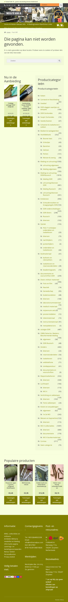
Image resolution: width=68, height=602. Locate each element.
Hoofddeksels (45, 135)
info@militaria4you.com (34, 542)
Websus (62, 599)
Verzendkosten (10, 554)
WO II (45, 391)
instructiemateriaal (50, 322)
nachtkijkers (47, 240)
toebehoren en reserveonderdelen (50, 265)
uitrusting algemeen (51, 165)
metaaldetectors (49, 326)
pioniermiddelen (49, 314)
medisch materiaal (50, 306)
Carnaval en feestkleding (49, 100)
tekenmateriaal (49, 318)
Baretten (46, 146)
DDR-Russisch (48, 343)
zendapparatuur (49, 366)
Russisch (46, 216)
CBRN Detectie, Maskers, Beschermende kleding (49, 334)
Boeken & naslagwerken (38, 32)
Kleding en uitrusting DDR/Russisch (48, 174)
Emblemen (44, 199)
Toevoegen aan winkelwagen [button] (11, 121)
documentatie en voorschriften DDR (47, 275)
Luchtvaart (44, 384)
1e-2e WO (46, 414)
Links (50, 24)
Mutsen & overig (49, 158)
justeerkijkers (48, 244)
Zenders (43, 347)
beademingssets (49, 270)
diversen (46, 220)
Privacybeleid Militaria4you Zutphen (28, 28)
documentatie (48, 433)
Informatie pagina (11, 544)
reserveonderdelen (50, 355)
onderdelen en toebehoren (48, 249)
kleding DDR (47, 179)
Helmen (46, 150)
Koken (42, 96)
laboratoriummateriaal (52, 303)
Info (24, 24)
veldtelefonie (48, 362)
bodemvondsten (49, 295)
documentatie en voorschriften (49, 371)
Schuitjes (46, 142)
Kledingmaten (34, 24)
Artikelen (12, 24)
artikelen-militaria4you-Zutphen (16, 32)
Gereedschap (48, 291)
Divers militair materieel (49, 280)
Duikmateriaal (45, 254)
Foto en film (47, 283)
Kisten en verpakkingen (49, 407)
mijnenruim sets (49, 310)
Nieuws (19, 24)
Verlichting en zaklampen (50, 395)
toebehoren (47, 358)
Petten (45, 154)
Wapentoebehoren (47, 376)
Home (6, 24)
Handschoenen (46, 121)
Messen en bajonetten (48, 418)
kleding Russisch (49, 189)
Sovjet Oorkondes (47, 117)
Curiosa (43, 441)
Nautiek (46, 287)
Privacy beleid (9, 557)
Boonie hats (47, 138)
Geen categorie (46, 445)
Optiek (43, 224)
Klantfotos (44, 24)
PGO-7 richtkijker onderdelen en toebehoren (49, 230)
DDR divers (47, 213)
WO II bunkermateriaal (51, 437)
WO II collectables (47, 426)
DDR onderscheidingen (51, 209)
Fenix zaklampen (49, 403)
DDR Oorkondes (46, 113)
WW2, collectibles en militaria (15, 36)
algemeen (46, 339)
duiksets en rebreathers (47, 259)
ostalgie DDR (45, 329)
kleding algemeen (49, 169)
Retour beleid (9, 552)
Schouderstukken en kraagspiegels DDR (51, 204)
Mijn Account (9, 28)
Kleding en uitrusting (48, 161)
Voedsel (43, 103)
